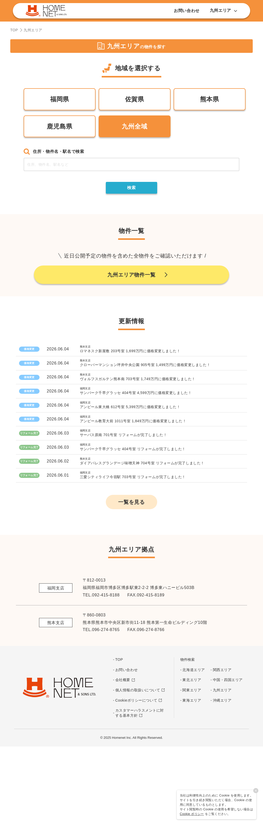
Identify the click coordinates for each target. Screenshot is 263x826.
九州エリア (222, 769)
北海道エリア (193, 748)
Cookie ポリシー (192, 814)
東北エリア (191, 759)
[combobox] (131, 164)
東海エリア (191, 779)
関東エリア (191, 769)
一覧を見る (131, 581)
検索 (131, 187)
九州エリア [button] (223, 10)
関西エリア (222, 748)
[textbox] (131, 164)
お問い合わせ (187, 10)
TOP (14, 30)
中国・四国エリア (228, 759)
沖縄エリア (222, 779)
